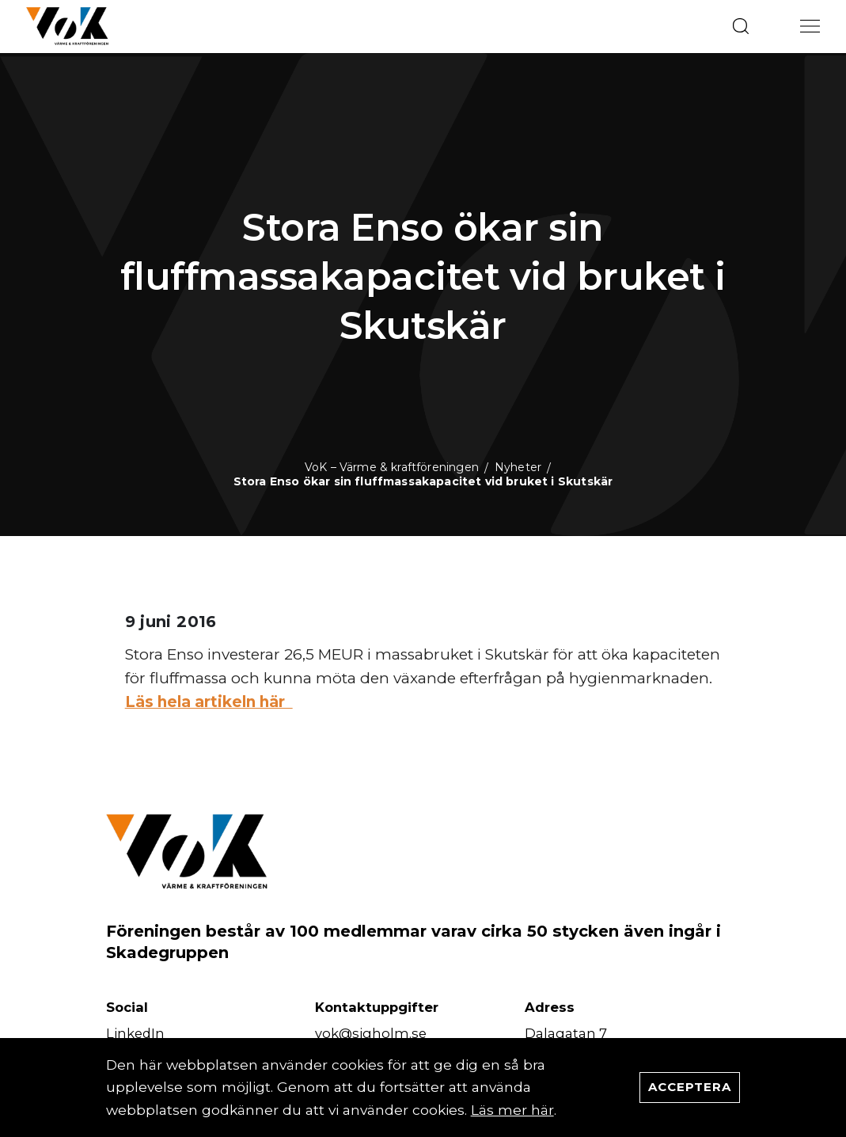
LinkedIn (135, 1033)
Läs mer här (512, 1109)
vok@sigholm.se (371, 1033)
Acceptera (689, 1086)
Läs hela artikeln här (209, 702)
